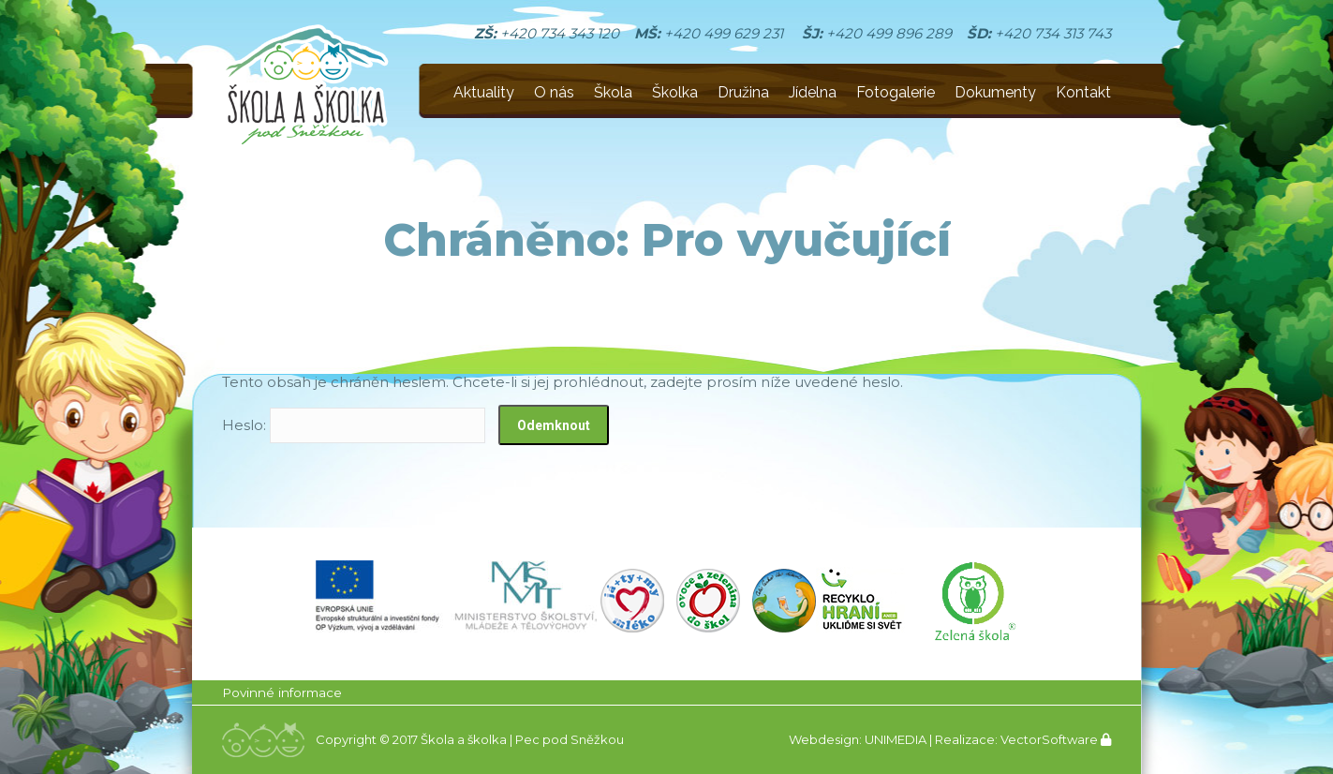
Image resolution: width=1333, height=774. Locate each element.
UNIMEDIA (895, 739)
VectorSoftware (1049, 739)
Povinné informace (282, 692)
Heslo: (353, 425)
